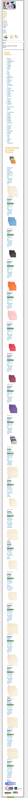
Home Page (4, 30)
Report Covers (9, 133)
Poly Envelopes (10, 130)
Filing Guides (9, 92)
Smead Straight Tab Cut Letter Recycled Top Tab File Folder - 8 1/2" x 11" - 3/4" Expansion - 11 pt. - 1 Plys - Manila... (10, 488)
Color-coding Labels (9, 65)
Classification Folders (10, 62)
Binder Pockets (9, 59)
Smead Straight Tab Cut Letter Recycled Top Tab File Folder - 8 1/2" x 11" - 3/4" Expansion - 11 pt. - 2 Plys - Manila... (10, 550)
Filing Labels (9, 101)
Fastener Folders (9, 80)
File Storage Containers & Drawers (10, 85)
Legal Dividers (9, 117)
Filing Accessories (10, 90)
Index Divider (9, 114)
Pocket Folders (9, 127)
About (4, 32)
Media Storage (9, 119)
